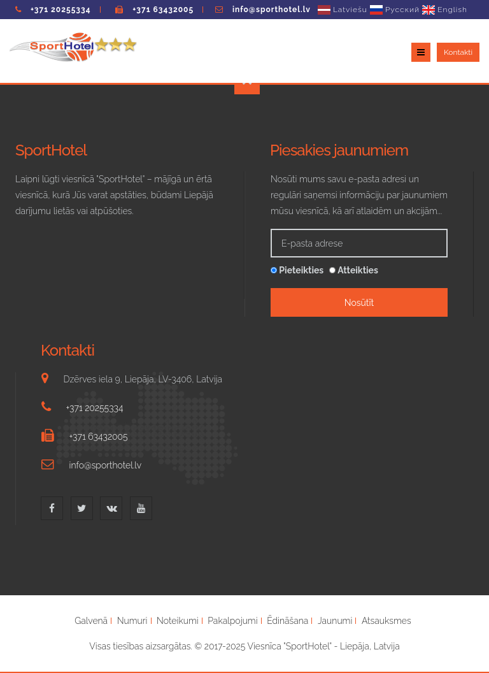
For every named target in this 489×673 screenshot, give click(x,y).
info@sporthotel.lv (271, 9)
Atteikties (353, 270)
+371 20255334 (61, 9)
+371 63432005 (163, 9)
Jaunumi (335, 621)
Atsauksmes (386, 621)
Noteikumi (178, 621)
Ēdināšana (287, 621)
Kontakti (458, 52)
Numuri (132, 621)
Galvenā (91, 621)
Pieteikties (297, 270)
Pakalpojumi (232, 621)
